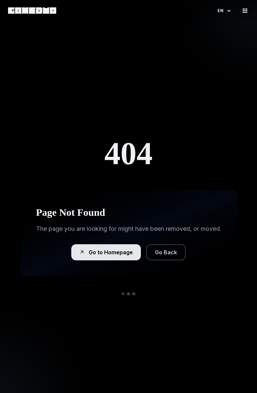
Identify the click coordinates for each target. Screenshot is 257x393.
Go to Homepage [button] (106, 252)
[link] (32, 10)
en (225, 10)
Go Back (166, 252)
